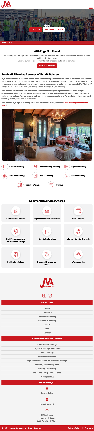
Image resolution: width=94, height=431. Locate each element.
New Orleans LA (47, 404)
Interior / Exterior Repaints (47, 364)
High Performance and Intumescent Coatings (47, 360)
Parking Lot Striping (47, 368)
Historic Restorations (47, 356)
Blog (47, 328)
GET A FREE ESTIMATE (54, 29)
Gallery (47, 324)
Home (3, 43)
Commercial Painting (47, 316)
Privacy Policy (74, 428)
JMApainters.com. (16, 428)
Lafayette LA (47, 393)
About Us (35, 29)
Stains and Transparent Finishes (47, 372)
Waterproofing (47, 377)
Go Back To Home (47, 66)
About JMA (47, 312)
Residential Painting (47, 320)
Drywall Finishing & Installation (47, 348)
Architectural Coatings (47, 344)
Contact (47, 333)
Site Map (89, 428)
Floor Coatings (47, 352)
